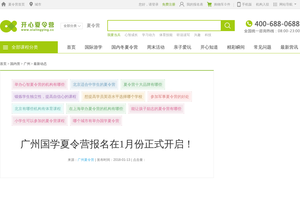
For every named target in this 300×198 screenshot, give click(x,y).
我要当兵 (114, 35)
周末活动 (156, 47)
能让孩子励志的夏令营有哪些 (156, 108)
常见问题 (262, 47)
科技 (208, 35)
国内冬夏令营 (124, 47)
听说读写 (183, 35)
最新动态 (40, 64)
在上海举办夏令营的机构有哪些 (96, 108)
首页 (71, 47)
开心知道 (209, 47)
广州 (27, 64)
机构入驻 (262, 4)
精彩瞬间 (236, 47)
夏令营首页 (12, 4)
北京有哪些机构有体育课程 (38, 108)
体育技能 (166, 35)
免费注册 (168, 4)
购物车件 (218, 4)
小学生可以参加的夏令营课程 (40, 121)
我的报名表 (191, 4)
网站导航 (283, 4)
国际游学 (93, 47)
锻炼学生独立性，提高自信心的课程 (45, 96)
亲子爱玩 (182, 47)
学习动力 (148, 35)
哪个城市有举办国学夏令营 (96, 121)
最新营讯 (289, 47)
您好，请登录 (149, 4)
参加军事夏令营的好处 (170, 96)
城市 (34, 4)
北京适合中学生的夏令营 (94, 84)
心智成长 (131, 35)
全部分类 (72, 26)
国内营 (15, 64)
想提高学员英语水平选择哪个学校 (113, 96)
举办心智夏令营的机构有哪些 (40, 84)
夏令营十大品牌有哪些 (143, 84)
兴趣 (197, 35)
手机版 (244, 4)
